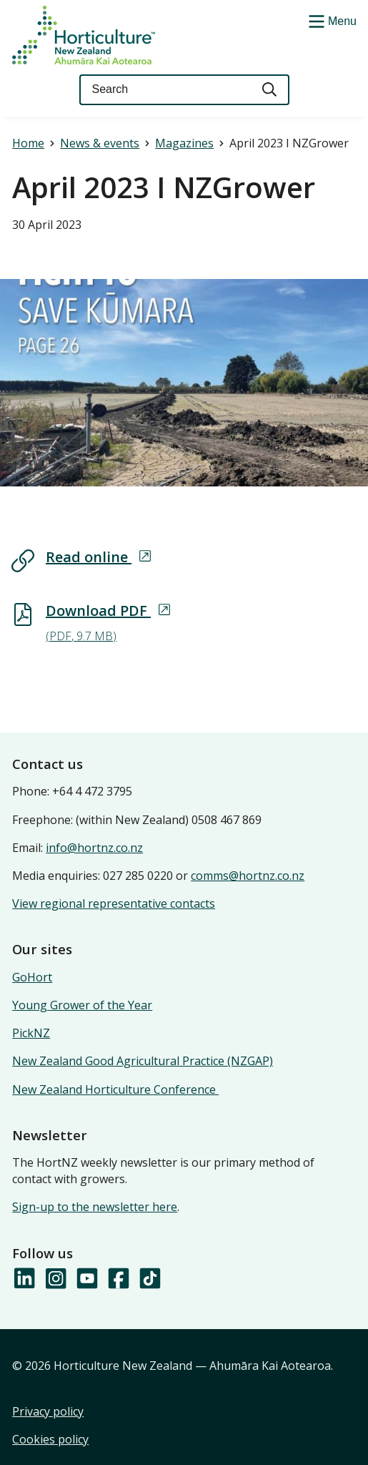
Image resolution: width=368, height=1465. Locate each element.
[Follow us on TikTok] (149, 1279)
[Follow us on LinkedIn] (23, 1279)
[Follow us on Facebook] (117, 1279)
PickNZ (31, 1033)
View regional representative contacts (113, 903)
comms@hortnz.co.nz (247, 875)
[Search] (270, 89)
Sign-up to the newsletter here (94, 1207)
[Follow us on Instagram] (55, 1279)
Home (28, 143)
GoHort (32, 977)
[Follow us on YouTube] (86, 1279)
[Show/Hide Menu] (331, 20)
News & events (99, 143)
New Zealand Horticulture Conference (115, 1089)
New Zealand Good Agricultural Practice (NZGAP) (142, 1061)
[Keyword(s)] (165, 89)
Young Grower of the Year (82, 1005)
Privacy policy (48, 1411)
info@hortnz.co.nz (94, 848)
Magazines (184, 143)
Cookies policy (50, 1439)
